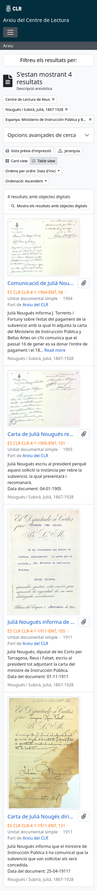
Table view (43, 160)
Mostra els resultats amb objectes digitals (49, 205)
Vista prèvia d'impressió (28, 150)
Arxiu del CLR (35, 305)
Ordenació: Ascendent (24, 181)
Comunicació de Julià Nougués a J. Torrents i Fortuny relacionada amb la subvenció (42, 283)
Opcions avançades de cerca (42, 135)
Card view (16, 160)
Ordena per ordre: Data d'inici (31, 170)
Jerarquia (69, 150)
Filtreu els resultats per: (48, 60)
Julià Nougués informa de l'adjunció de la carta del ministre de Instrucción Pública (42, 622)
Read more (54, 350)
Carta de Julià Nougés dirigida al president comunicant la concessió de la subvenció (42, 816)
